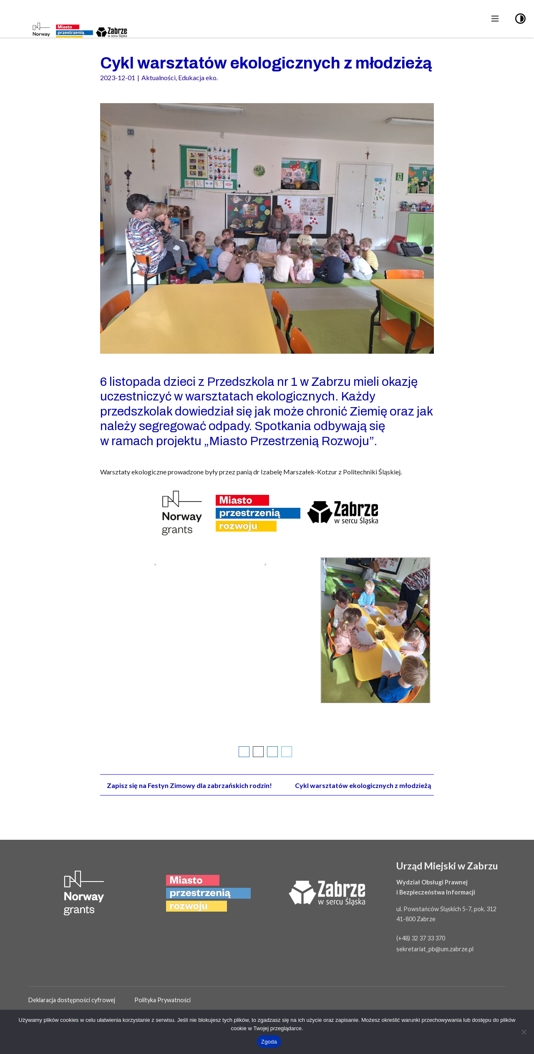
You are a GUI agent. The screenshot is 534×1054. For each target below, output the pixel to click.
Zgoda (269, 1042)
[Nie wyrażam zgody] (523, 1032)
